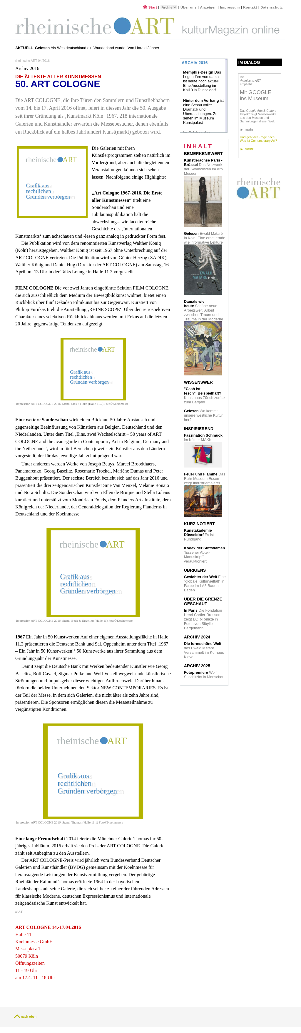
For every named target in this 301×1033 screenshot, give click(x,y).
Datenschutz (271, 7)
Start (150, 7)
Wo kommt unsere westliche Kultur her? (203, 415)
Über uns (188, 7)
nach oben (28, 1016)
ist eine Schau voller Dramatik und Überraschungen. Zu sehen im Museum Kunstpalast (203, 111)
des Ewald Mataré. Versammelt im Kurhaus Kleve (204, 650)
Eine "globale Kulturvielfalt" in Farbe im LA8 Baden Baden (205, 583)
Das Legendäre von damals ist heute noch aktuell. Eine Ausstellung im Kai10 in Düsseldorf (202, 81)
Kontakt (250, 7)
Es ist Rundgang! (199, 534)
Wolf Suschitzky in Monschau (204, 674)
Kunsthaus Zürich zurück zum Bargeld (204, 395)
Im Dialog (249, 62)
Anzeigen (208, 7)
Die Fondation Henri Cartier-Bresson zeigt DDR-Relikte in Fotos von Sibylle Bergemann (203, 619)
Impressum (230, 7)
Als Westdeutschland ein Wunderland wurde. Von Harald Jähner (97, 48)
